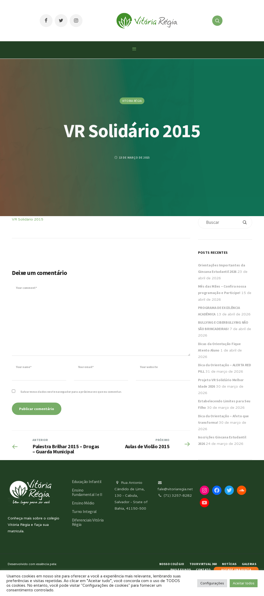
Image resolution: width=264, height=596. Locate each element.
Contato (203, 569)
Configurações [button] (212, 583)
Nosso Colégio (171, 564)
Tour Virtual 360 (203, 564)
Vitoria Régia (132, 101)
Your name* (23, 367)
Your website (149, 367)
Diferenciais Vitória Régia (88, 522)
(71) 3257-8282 (174, 495)
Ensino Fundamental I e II (87, 492)
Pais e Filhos (180, 569)
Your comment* (26, 288)
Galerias (249, 564)
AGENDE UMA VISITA (236, 569)
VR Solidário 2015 (27, 219)
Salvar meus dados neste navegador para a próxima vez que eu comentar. (71, 392)
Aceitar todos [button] (243, 583)
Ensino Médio (83, 502)
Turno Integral (84, 511)
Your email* (86, 367)
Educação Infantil (87, 481)
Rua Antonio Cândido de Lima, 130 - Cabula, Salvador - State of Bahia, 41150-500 (131, 495)
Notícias (229, 564)
